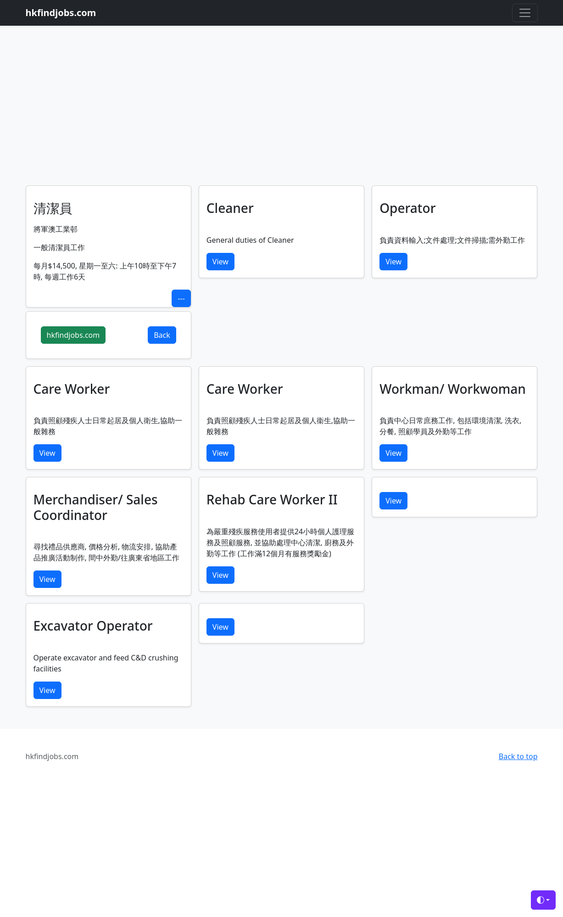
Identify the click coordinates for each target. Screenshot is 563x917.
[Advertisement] (281, 116)
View (220, 262)
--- (181, 298)
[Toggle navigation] (525, 13)
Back (162, 335)
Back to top (518, 756)
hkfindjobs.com (73, 335)
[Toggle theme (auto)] (543, 900)
